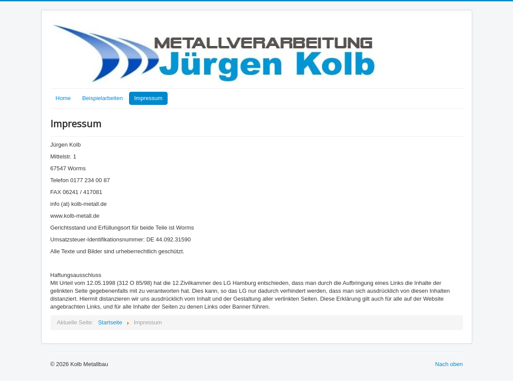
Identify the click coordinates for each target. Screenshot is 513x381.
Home (63, 98)
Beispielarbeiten (102, 98)
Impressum (148, 98)
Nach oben (449, 364)
